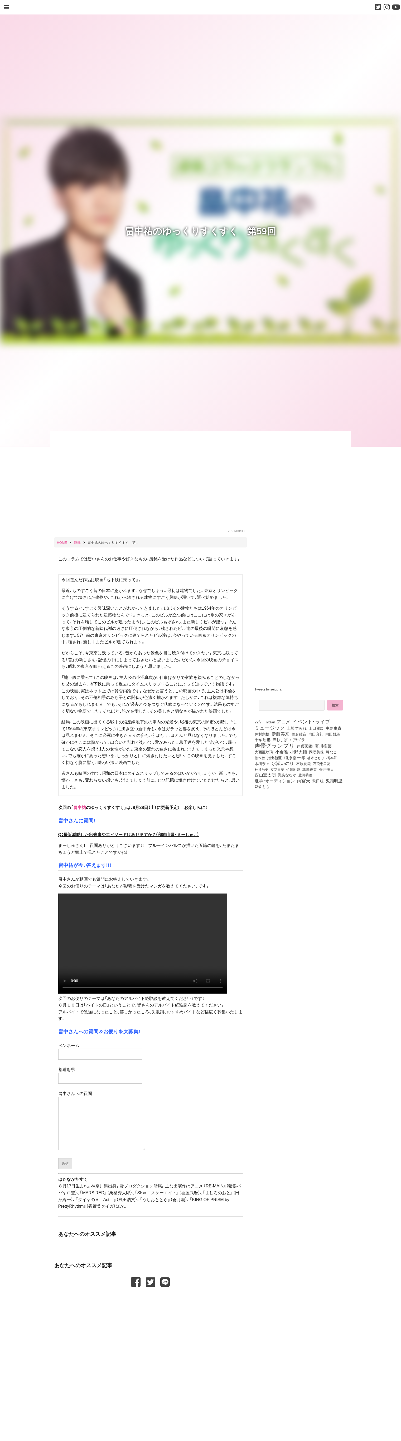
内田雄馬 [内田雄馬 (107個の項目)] (332, 734)
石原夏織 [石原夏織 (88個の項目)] (303, 763)
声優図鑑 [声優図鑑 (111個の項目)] (305, 746)
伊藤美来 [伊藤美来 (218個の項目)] (280, 733)
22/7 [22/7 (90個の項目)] (258, 721)
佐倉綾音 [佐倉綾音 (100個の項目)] (299, 734)
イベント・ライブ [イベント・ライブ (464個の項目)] (311, 721)
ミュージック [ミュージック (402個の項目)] (270, 727)
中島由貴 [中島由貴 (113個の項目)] (333, 728)
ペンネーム (100, 1049)
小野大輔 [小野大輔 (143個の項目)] (298, 751)
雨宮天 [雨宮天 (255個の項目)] (303, 780)
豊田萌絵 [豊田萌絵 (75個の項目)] (305, 774)
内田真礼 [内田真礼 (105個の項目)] (315, 734)
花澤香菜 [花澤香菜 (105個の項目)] (309, 769)
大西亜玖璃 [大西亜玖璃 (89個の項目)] (264, 751)
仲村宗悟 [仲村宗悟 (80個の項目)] (262, 734)
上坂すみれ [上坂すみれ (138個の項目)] (297, 728)
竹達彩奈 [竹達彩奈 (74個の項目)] (293, 769)
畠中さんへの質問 (102, 1120)
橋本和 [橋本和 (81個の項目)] (331, 757)
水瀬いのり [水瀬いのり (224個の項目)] (283, 763)
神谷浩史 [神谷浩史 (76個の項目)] (261, 769)
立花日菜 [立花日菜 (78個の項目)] (277, 769)
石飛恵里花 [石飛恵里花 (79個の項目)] (321, 763)
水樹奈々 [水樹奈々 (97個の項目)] (262, 763)
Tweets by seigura (268, 689)
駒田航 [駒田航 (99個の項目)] (317, 780)
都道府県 (100, 1073)
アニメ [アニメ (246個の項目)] (283, 721)
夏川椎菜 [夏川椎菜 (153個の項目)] (323, 746)
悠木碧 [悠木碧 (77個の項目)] (260, 757)
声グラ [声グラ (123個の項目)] (299, 739)
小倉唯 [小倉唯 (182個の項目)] (281, 751)
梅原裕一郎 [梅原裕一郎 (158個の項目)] (294, 757)
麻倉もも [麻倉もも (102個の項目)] (262, 786)
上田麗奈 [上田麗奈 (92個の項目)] (316, 728)
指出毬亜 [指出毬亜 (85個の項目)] (274, 757)
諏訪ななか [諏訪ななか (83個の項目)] (287, 774)
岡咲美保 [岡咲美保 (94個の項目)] (316, 752)
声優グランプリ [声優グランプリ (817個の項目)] (275, 745)
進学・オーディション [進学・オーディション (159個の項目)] (275, 780)
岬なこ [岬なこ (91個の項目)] (331, 751)
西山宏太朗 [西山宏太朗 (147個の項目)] (265, 774)
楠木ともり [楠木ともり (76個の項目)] (315, 757)
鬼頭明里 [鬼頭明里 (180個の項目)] (334, 780)
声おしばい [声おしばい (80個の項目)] (282, 739)
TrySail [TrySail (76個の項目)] (269, 721)
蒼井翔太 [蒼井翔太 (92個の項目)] (326, 769)
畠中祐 (79, 807)
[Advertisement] (150, 1300)
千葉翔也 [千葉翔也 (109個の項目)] (262, 739)
